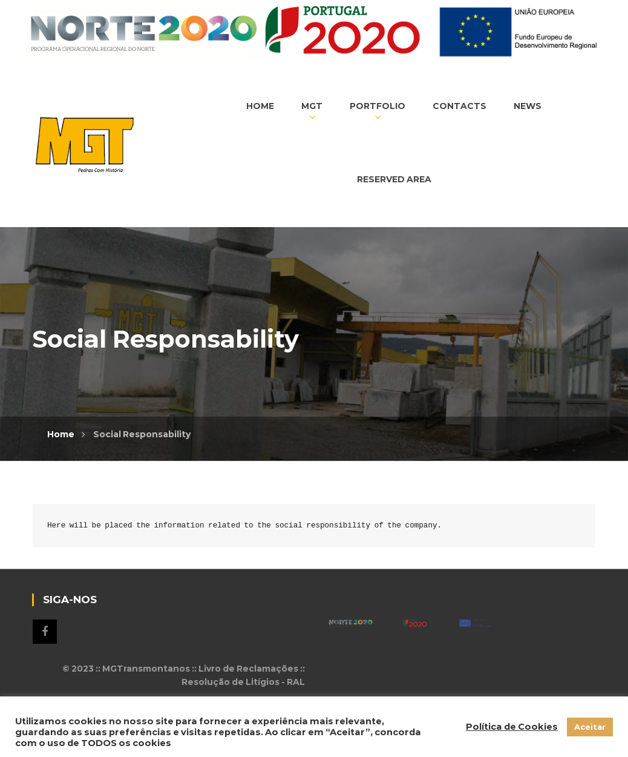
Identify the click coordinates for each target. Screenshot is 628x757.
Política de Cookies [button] (512, 726)
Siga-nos (45, 632)
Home (60, 434)
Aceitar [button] (590, 727)
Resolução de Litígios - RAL (243, 681)
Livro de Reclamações (248, 668)
